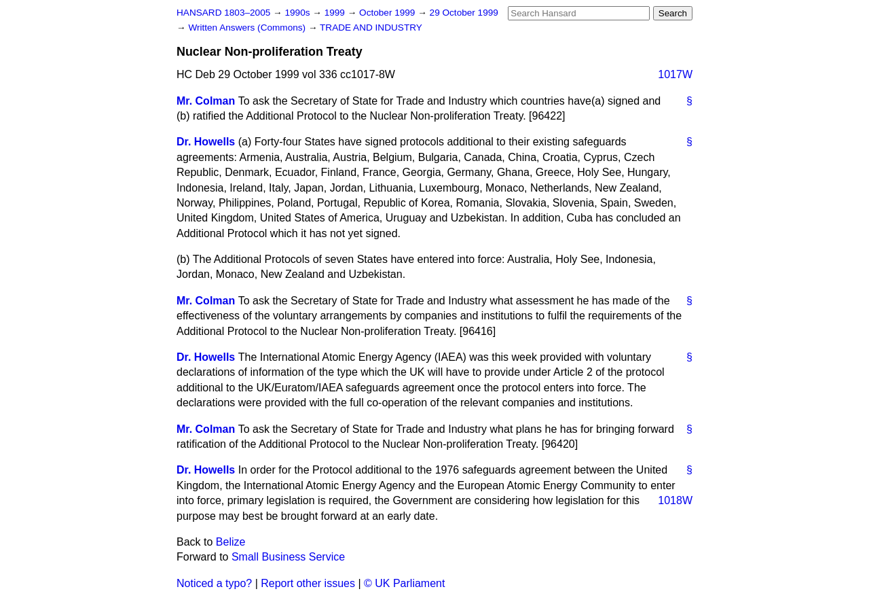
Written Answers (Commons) (248, 27)
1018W (675, 500)
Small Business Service (288, 557)
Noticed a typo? (214, 583)
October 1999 (388, 12)
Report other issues (308, 583)
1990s (298, 12)
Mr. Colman (206, 101)
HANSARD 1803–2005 (223, 12)
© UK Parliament (404, 583)
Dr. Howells (206, 141)
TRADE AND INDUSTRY (371, 27)
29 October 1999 (464, 12)
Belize (231, 542)
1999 (336, 12)
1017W (675, 74)
